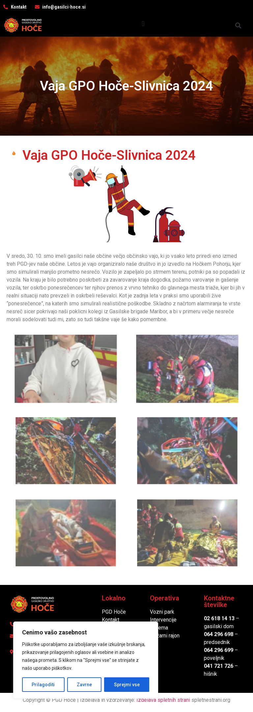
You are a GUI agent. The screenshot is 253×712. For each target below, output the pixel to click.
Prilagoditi (43, 684)
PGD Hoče (114, 612)
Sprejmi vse (127, 684)
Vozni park (162, 612)
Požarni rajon (165, 635)
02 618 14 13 (219, 618)
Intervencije (163, 620)
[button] (143, 23)
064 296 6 (215, 634)
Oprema (159, 628)
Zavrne (84, 684)
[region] (85, 660)
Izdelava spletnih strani (163, 700)
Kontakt (110, 620)
